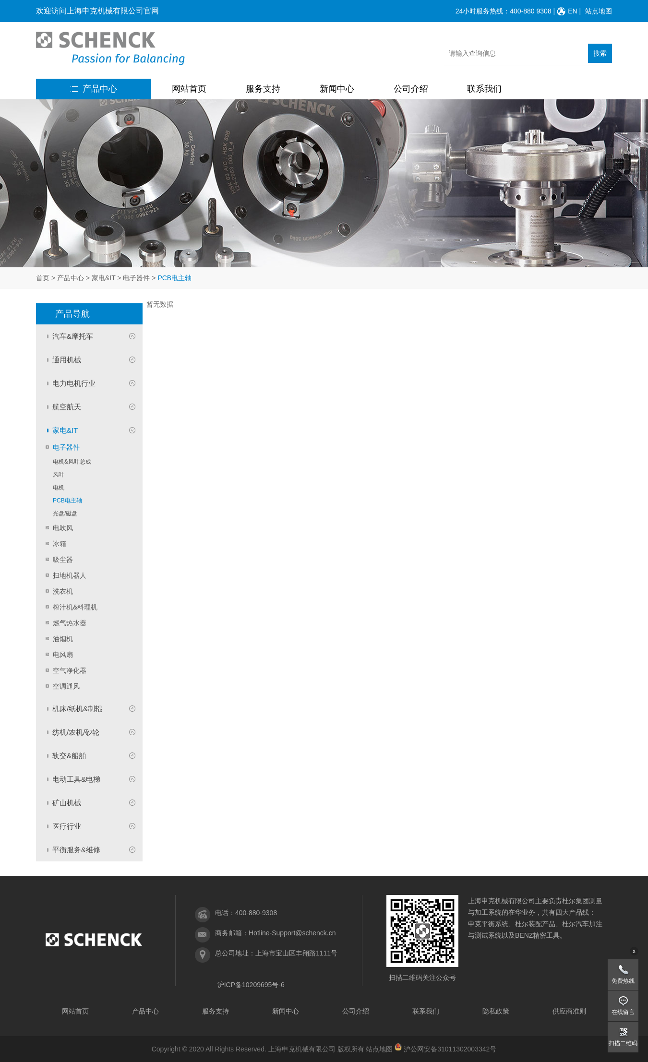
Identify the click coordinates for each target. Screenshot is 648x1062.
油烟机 (63, 639)
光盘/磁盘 (65, 513)
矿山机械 (66, 803)
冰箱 (59, 544)
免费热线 (623, 981)
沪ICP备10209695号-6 (251, 985)
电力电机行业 (74, 383)
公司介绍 (411, 89)
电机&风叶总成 (72, 461)
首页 (42, 278)
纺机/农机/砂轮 (75, 732)
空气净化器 (69, 670)
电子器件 (136, 278)
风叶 (58, 474)
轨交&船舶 (69, 756)
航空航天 (66, 407)
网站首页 (189, 89)
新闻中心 (337, 89)
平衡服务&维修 (76, 850)
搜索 (600, 53)
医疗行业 (66, 826)
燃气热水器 (69, 623)
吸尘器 (63, 559)
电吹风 (63, 528)
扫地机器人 (69, 575)
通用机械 (66, 360)
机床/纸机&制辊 (77, 708)
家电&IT (104, 278)
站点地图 (598, 11)
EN (572, 11)
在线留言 (623, 1012)
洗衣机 (63, 591)
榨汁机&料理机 (75, 607)
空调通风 (66, 686)
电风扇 (63, 654)
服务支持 (263, 89)
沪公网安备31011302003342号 (450, 1049)
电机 (58, 487)
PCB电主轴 (67, 500)
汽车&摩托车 (72, 336)
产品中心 (94, 89)
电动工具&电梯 (76, 779)
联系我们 (484, 89)
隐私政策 (495, 1011)
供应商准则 (569, 1011)
